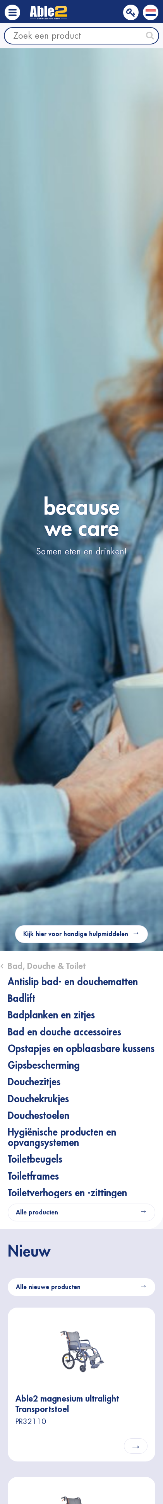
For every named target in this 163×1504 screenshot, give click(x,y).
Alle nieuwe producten (48, 1287)
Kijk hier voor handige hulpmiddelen (75, 934)
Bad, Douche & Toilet (47, 966)
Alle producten (37, 1212)
